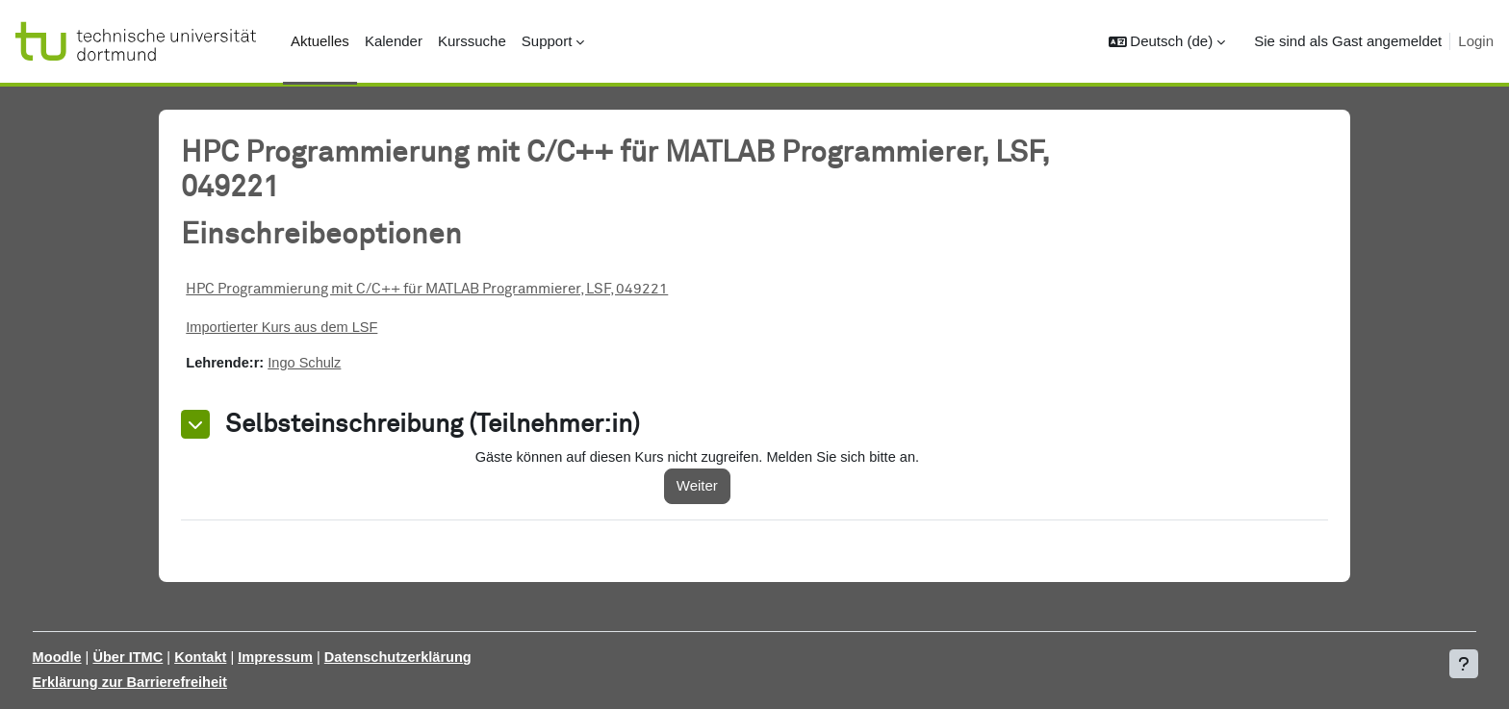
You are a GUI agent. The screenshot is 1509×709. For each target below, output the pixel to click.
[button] (1167, 42)
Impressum (318, 656)
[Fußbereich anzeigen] (1463, 663)
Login (1476, 41)
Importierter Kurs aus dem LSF (313, 327)
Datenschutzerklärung (445, 656)
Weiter (718, 487)
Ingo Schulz (336, 364)
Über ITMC (167, 656)
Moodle (93, 656)
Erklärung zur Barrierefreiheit (168, 682)
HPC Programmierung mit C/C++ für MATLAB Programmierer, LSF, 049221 (456, 289)
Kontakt (242, 656)
